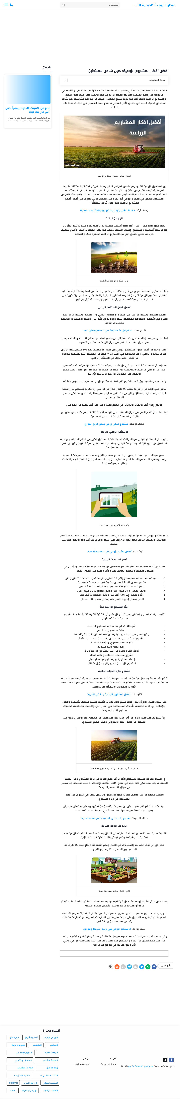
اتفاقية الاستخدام (82, 1065)
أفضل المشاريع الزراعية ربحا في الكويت (108, 694)
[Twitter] (136, 967)
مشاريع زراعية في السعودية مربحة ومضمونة (105, 818)
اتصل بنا (113, 1059)
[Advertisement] (90, 38)
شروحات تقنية (51, 1053)
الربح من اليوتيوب (25, 1068)
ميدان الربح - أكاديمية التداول (154, 5)
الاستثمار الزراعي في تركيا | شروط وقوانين (107, 928)
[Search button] (63, 5)
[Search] (90, 5)
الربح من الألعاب (30, 1084)
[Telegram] (120, 967)
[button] (11, 5)
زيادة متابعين (52, 1068)
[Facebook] (153, 967)
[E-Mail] (128, 967)
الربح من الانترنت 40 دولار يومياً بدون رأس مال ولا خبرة (27, 109)
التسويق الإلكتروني (24, 1053)
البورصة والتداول (50, 1061)
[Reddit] (103, 967)
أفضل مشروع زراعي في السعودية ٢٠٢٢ (109, 551)
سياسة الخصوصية (109, 1065)
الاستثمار (54, 1046)
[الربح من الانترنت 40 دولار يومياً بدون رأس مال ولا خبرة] (27, 89)
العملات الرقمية (51, 1091)
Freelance (13, 1084)
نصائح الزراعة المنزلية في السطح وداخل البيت (108, 330)
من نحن (86, 1059)
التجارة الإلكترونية (22, 1076)
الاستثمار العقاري (50, 1084)
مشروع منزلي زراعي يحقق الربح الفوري (106, 423)
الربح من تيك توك (29, 1091)
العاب (12, 1091)
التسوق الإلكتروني (23, 1061)
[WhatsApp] (145, 967)
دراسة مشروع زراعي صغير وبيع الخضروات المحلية (107, 210)
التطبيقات (37, 1046)
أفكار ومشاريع (31, 1038)
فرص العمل (14, 1038)
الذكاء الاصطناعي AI (49, 1076)
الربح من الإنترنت (51, 1038)
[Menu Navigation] (6, 5)
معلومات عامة (18, 1046)
